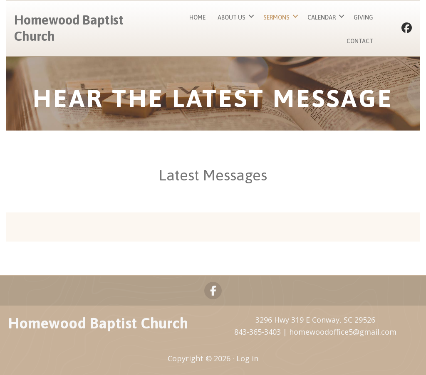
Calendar (321, 17)
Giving (363, 17)
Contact (360, 41)
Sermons (276, 17)
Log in (247, 358)
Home (197, 17)
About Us (231, 17)
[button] (251, 16)
